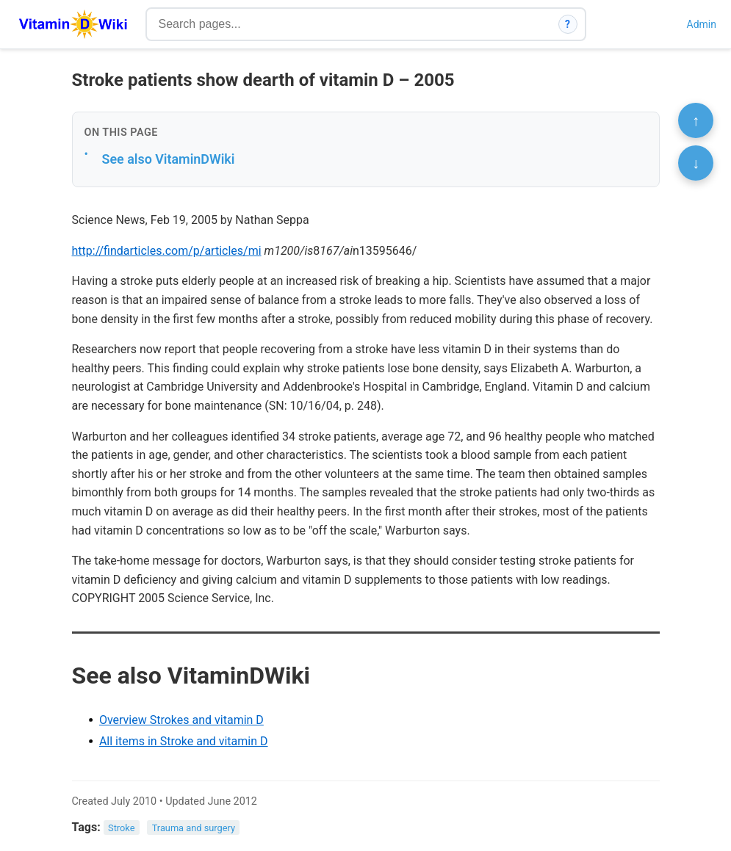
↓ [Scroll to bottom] (695, 163)
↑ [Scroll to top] (695, 120)
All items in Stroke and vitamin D (183, 741)
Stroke (121, 827)
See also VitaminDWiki (168, 159)
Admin (701, 24)
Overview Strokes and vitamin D (181, 720)
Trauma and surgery (193, 827)
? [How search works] (567, 24)
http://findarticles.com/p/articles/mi (167, 251)
